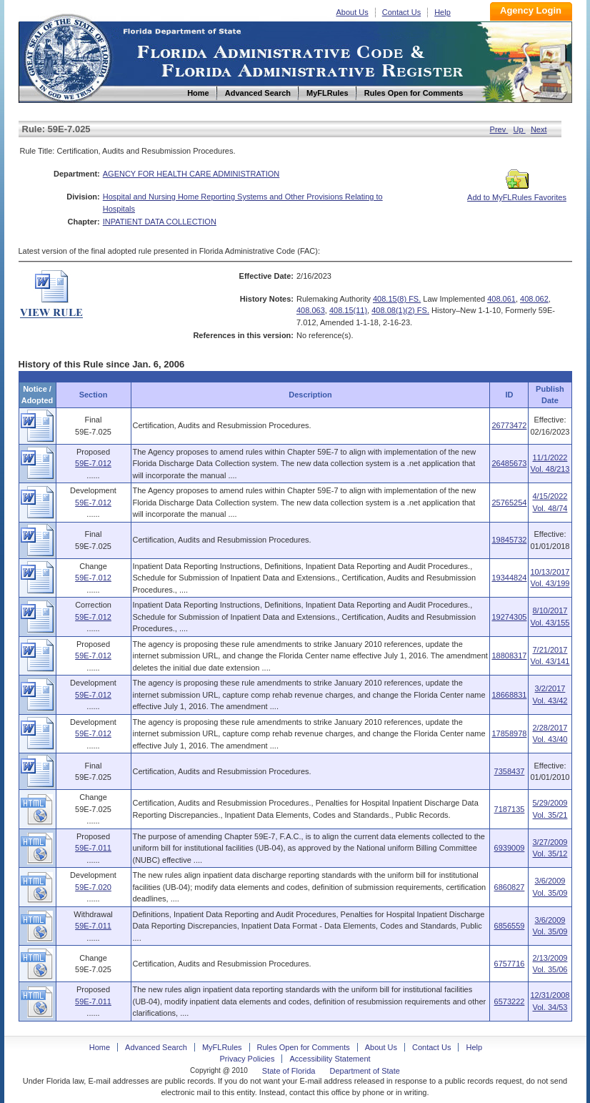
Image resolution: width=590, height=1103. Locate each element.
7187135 (509, 809)
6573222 (509, 1001)
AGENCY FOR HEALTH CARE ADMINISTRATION (191, 173)
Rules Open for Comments (303, 1047)
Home (67, 56)
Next (539, 129)
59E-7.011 (93, 848)
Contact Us (401, 12)
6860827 (509, 887)
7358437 (509, 771)
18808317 (508, 655)
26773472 (508, 425)
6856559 (509, 925)
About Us (352, 12)
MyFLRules (222, 1047)
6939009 (509, 848)
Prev (499, 129)
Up (520, 129)
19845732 (508, 539)
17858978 (508, 733)
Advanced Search (156, 1047)
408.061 (501, 299)
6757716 (509, 963)
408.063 (310, 310)
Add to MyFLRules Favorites (516, 193)
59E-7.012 (93, 463)
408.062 (534, 299)
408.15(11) (348, 310)
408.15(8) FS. (397, 299)
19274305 (508, 617)
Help (442, 12)
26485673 (508, 463)
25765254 (508, 502)
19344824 (508, 577)
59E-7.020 (93, 887)
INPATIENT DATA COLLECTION (159, 221)
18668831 (508, 695)
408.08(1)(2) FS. (400, 310)
